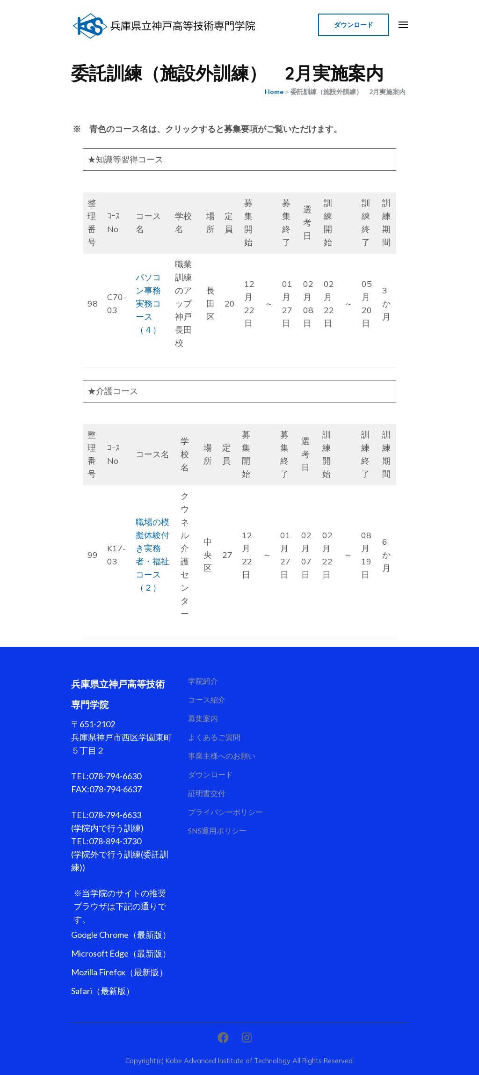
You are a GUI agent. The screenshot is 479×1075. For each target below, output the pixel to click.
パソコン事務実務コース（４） (148, 303)
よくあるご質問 (214, 736)
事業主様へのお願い (221, 755)
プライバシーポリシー (225, 811)
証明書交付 (206, 793)
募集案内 (203, 718)
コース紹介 (206, 699)
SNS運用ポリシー (217, 830)
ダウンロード (353, 25)
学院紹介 (203, 680)
